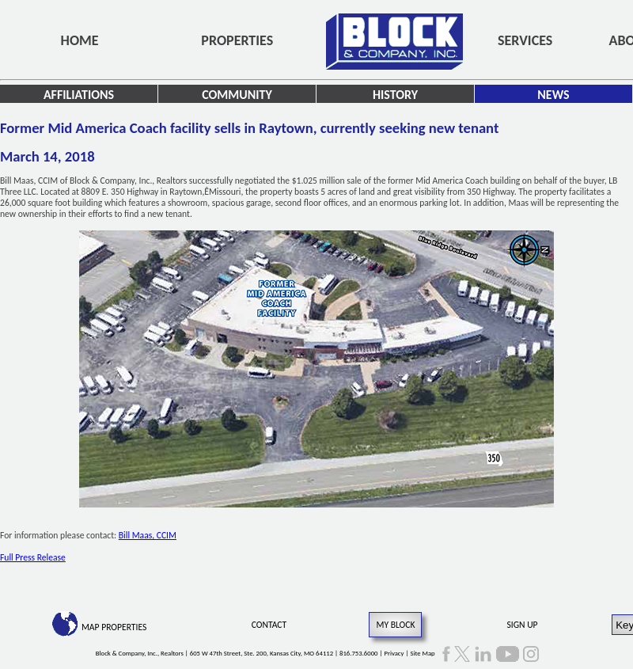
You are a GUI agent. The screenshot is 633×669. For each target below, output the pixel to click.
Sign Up (522, 624)
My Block (395, 624)
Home (80, 40)
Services (525, 40)
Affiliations (79, 94)
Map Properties (113, 627)
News (553, 94)
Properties (237, 40)
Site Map (422, 653)
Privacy (394, 653)
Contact (269, 624)
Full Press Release (33, 557)
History (395, 94)
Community (237, 94)
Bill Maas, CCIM (147, 535)
